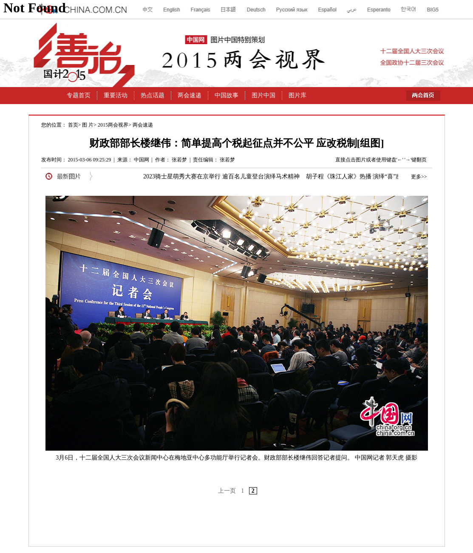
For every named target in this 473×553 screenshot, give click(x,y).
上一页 (227, 491)
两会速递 (143, 125)
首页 (73, 125)
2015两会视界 (113, 125)
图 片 (87, 125)
